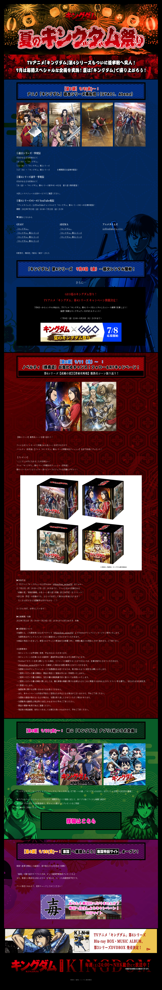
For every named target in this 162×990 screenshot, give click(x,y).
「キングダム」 (22, 228)
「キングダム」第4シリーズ (27, 240)
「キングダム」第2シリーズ (27, 232)
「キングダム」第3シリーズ (27, 236)
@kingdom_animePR (62, 584)
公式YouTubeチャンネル (113, 228)
